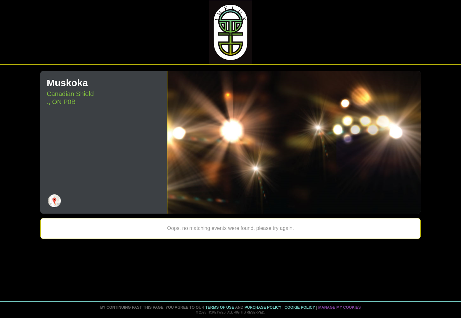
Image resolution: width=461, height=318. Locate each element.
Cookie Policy (300, 307)
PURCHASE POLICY (263, 307)
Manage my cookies (339, 307)
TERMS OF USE (220, 307)
